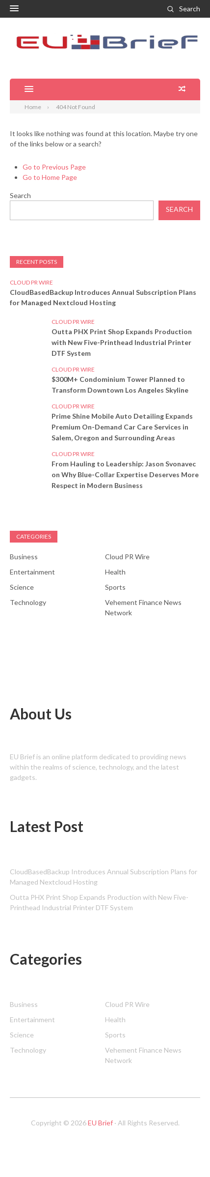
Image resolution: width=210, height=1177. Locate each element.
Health (115, 572)
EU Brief (100, 1123)
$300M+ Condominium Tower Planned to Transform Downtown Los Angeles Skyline (120, 384)
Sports (115, 587)
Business (24, 556)
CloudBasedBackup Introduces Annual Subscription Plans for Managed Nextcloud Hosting (103, 297)
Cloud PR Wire (31, 282)
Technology (28, 602)
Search (189, 8)
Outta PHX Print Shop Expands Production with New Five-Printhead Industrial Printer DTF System (122, 342)
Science (22, 587)
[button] (14, 8)
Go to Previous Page (54, 167)
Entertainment (32, 572)
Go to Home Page (50, 177)
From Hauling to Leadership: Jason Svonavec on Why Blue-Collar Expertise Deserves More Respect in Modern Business (125, 474)
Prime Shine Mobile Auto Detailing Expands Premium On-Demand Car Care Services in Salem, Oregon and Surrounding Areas (122, 427)
